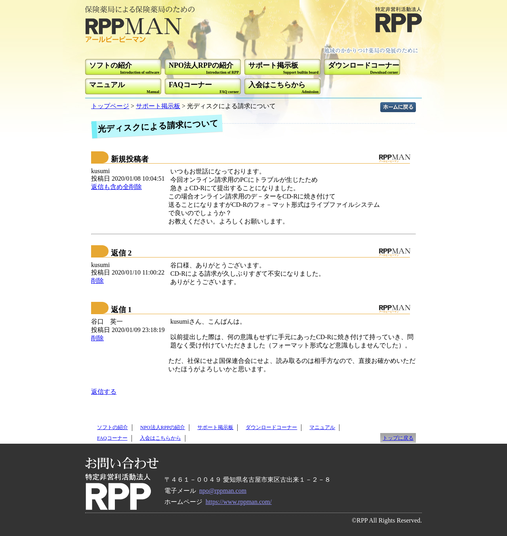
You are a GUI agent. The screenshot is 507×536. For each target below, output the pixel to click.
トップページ (110, 106)
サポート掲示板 (158, 106)
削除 (97, 280)
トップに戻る (398, 438)
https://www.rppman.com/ (239, 501)
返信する (103, 391)
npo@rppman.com (222, 490)
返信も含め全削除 (116, 186)
